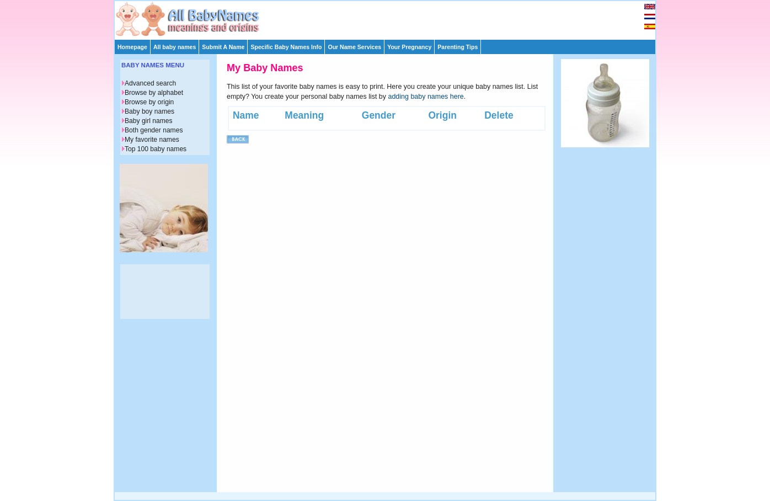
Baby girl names (149, 121)
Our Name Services (354, 47)
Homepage (132, 47)
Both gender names (154, 130)
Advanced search (150, 83)
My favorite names (152, 139)
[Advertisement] (390, 17)
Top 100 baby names (155, 149)
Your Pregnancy (409, 47)
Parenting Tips (457, 47)
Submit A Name (223, 47)
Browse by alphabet (154, 93)
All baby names (174, 47)
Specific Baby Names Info (286, 47)
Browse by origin (149, 102)
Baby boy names (149, 111)
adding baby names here (426, 96)
